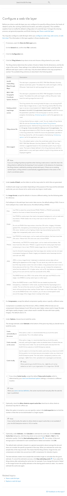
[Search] (49, 2)
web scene (54, 36)
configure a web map (43, 36)
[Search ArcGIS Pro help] (31, 2)
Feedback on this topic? (57, 492)
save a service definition (21, 391)
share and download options (31, 379)
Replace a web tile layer (13, 482)
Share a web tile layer (46, 31)
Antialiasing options (41, 115)
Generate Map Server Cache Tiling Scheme (43, 124)
